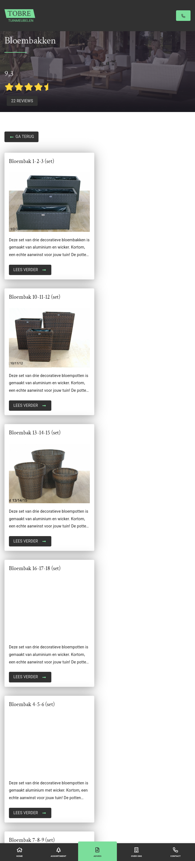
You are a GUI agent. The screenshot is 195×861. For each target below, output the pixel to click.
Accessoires (15, 693)
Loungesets (14, 723)
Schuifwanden (17, 745)
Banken (11, 700)
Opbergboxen (16, 730)
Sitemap (144, 827)
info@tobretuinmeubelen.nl (28, 639)
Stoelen (11, 782)
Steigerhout (14, 760)
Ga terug (21, 137)
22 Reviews (22, 101)
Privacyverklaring (125, 827)
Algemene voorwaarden (96, 827)
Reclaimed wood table (24, 737)
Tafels (9, 789)
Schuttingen (15, 752)
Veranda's (12, 804)
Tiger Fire (12, 811)
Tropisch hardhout (20, 796)
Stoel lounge (15, 767)
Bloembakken (16, 708)
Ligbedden (13, 715)
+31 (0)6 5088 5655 (21, 632)
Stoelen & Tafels (18, 774)
